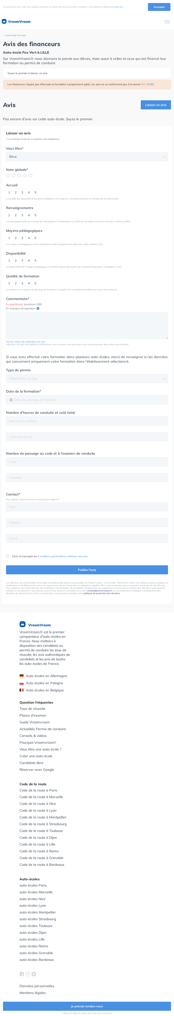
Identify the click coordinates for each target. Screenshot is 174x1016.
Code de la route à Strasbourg (43, 824)
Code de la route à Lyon (38, 810)
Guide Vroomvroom (35, 722)
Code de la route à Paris (38, 790)
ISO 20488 (147, 84)
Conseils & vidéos (33, 736)
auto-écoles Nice (32, 899)
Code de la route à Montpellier (43, 817)
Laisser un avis (155, 105)
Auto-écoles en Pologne (41, 683)
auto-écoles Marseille (36, 892)
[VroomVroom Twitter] (34, 974)
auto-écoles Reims (34, 946)
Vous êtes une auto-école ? (40, 749)
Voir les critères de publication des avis (25, 341)
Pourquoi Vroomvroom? (38, 742)
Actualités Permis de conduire (43, 729)
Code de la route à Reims (39, 851)
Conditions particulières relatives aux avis (63, 556)
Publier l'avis (87, 570)
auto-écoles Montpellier (38, 912)
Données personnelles (37, 986)
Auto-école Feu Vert (15, 35)
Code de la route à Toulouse (41, 831)
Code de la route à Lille (37, 844)
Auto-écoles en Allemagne (43, 676)
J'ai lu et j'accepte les (47, 556)
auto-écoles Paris (33, 885)
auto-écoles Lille (32, 939)
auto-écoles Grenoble (36, 953)
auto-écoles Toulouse (36, 926)
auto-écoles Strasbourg (38, 919)
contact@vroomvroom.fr (99, 590)
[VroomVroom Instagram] (28, 974)
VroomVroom (16, 22)
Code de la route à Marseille (41, 797)
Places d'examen (33, 715)
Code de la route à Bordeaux (42, 864)
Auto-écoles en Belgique (42, 690)
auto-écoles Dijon (33, 932)
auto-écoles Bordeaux (37, 959)
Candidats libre (31, 763)
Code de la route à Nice (38, 803)
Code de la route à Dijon (38, 837)
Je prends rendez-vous (87, 1006)
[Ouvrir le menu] (167, 21)
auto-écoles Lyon (33, 905)
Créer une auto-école (36, 756)
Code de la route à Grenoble (41, 858)
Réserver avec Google (37, 769)
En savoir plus (117, 7)
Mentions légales (33, 993)
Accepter (159, 7)
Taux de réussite (32, 708)
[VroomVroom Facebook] (22, 974)
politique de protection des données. (102, 593)
